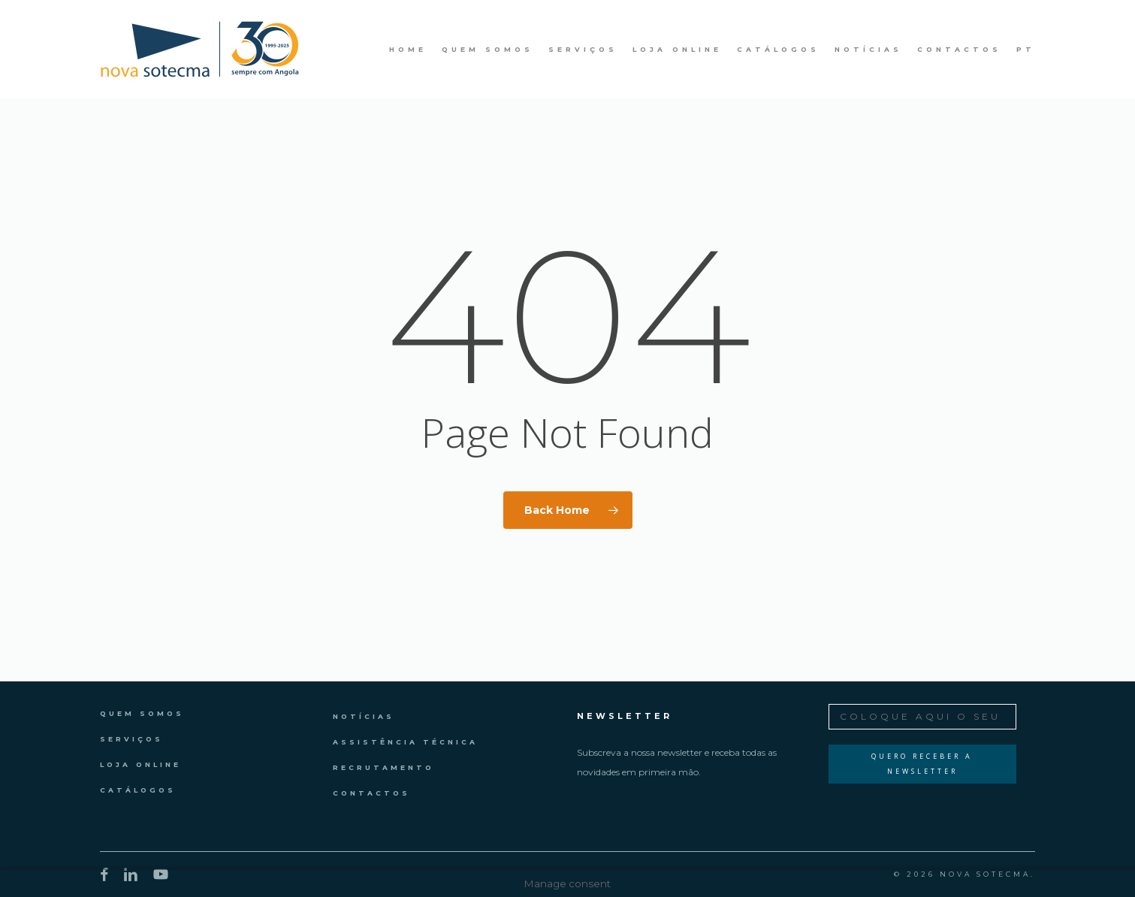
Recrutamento (383, 767)
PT (1025, 49)
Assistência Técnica (405, 742)
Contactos (371, 793)
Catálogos (138, 790)
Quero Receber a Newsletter (922, 763)
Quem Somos (142, 713)
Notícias (363, 716)
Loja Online (140, 764)
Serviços (131, 739)
